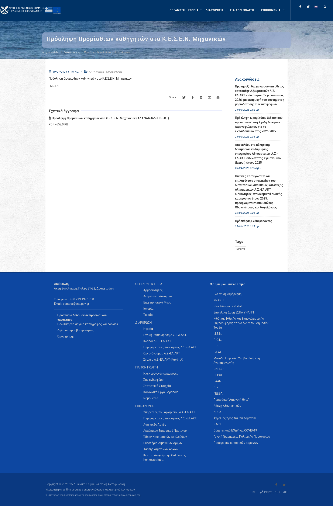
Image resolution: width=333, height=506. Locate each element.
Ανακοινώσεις (71, 52)
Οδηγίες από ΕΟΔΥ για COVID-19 (235, 430)
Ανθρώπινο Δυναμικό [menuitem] (157, 296)
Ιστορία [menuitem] (148, 308)
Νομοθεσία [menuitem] (150, 398)
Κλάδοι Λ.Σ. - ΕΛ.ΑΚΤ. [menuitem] (157, 341)
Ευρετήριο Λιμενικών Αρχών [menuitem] (162, 443)
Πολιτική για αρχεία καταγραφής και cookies (87, 324)
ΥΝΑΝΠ (218, 300)
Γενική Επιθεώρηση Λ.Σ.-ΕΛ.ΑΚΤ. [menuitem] (165, 335)
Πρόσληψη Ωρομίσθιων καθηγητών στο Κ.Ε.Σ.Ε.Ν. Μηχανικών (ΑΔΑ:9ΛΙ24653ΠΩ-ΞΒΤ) (109, 118)
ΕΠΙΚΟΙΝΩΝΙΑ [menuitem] (144, 406)
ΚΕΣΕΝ (54, 85)
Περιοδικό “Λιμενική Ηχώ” (231, 399)
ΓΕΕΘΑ (217, 393)
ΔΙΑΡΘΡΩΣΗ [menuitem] (143, 322)
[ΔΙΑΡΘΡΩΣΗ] (217, 10)
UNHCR (218, 369)
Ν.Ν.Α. (217, 412)
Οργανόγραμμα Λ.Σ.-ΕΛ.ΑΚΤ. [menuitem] (162, 353)
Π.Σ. (216, 346)
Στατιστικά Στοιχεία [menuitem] (157, 386)
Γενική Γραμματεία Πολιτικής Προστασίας (241, 436)
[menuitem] (273, 10)
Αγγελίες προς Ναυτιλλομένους (235, 418)
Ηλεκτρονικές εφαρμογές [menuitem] (160, 373)
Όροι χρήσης (66, 336)
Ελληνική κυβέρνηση (227, 294)
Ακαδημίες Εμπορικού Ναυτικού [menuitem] (165, 430)
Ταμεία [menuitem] (148, 314)
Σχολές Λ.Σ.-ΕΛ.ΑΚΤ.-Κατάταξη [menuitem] (163, 359)
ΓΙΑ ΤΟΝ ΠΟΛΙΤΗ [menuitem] (146, 367)
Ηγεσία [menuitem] (148, 328)
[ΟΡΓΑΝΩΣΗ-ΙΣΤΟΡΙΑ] (186, 10)
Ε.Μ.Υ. (217, 424)
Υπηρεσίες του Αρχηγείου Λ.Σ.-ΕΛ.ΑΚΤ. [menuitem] (169, 412)
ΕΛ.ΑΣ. (217, 352)
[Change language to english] (316, 6)
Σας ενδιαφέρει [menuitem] (153, 379)
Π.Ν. (216, 387)
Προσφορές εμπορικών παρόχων (235, 442)
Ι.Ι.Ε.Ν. (217, 333)
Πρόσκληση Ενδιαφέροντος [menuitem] (253, 221)
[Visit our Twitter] (284, 485)
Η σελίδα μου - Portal (227, 306)
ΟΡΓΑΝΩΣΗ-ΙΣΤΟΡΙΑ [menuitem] (148, 284)
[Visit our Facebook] (276, 485)
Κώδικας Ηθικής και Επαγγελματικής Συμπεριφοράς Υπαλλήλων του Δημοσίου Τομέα (241, 323)
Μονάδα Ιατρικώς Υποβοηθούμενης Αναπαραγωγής (237, 360)
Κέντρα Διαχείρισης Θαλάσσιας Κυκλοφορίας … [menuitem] (164, 457)
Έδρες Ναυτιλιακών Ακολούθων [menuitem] (165, 437)
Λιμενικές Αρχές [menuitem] (154, 424)
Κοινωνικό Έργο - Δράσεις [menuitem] (160, 392)
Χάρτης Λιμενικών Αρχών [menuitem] (160, 449)
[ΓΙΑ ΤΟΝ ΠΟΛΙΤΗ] (244, 10)
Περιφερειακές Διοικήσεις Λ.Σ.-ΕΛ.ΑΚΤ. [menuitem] (170, 347)
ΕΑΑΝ (217, 381)
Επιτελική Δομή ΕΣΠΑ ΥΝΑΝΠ (233, 312)
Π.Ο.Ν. (217, 340)
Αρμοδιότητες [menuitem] (153, 290)
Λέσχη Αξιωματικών (227, 406)
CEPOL (218, 375)
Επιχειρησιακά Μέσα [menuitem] (157, 302)
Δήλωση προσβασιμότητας (75, 330)
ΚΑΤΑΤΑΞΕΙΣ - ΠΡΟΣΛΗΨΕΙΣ (106, 71)
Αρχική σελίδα (50, 52)
